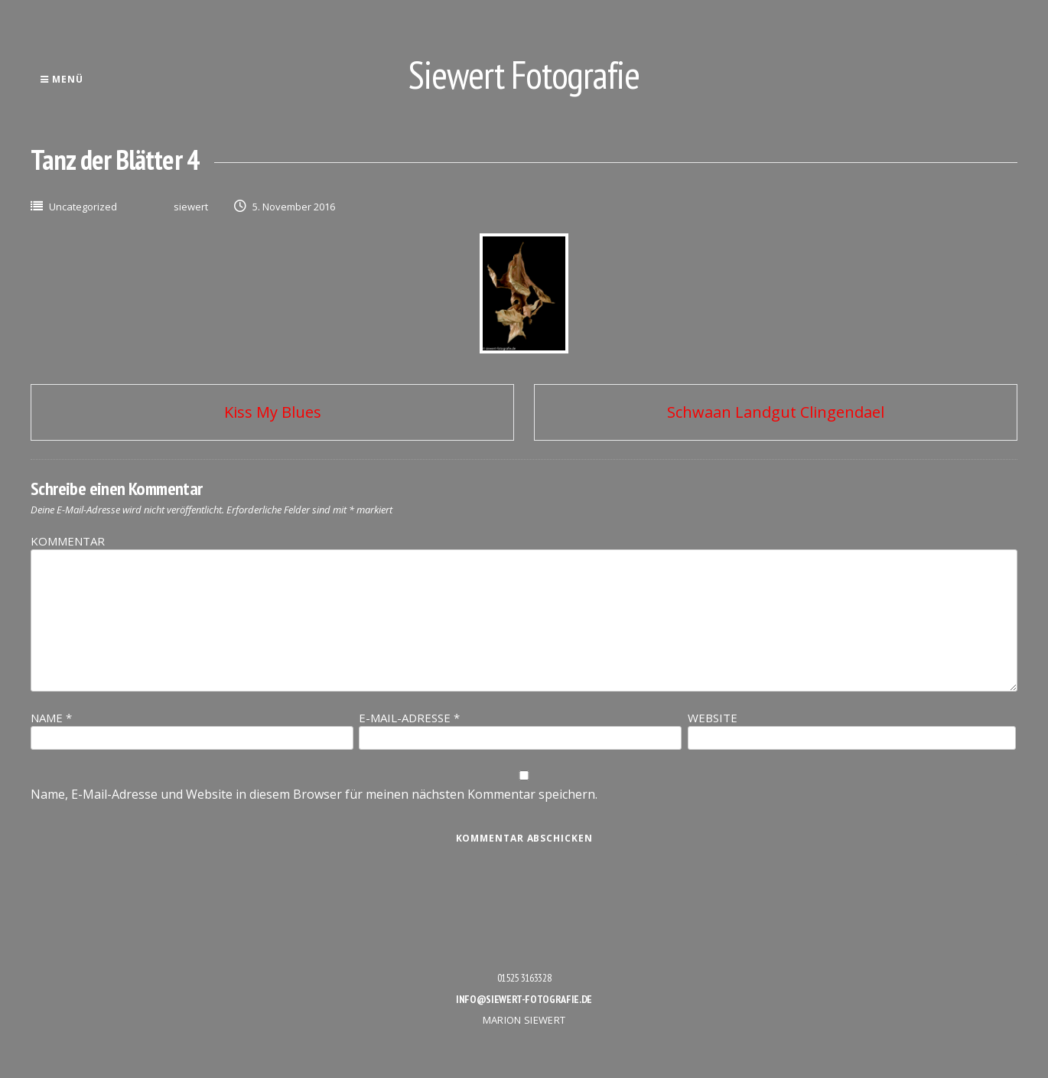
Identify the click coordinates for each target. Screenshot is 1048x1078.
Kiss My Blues (272, 412)
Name (51, 717)
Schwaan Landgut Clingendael (775, 412)
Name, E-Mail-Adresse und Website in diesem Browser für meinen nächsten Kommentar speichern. (314, 794)
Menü (62, 79)
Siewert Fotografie (524, 74)
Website (712, 717)
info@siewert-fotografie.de (524, 999)
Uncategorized (83, 206)
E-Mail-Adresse (409, 717)
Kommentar (68, 541)
